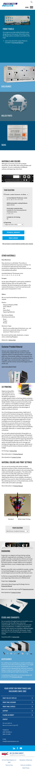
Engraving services (28, 589)
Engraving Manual (6, 586)
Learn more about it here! (9, 367)
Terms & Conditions (25, 765)
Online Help (12, 340)
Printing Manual (18, 454)
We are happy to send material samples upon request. (17, 244)
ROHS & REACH (13, 238)
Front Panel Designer (18, 42)
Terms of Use (9, 765)
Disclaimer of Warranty (26, 760)
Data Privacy (25, 768)
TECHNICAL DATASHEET (13, 232)
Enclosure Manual (17, 677)
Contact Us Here (16, 457)
